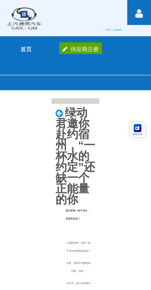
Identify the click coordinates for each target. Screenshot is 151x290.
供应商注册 (80, 49)
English (118, 29)
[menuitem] (26, 49)
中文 (108, 29)
